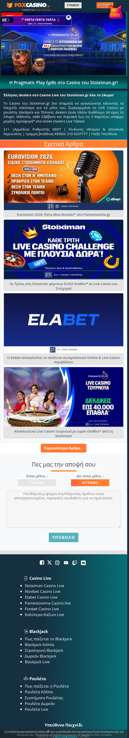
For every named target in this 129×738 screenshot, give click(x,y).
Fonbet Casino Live (42, 608)
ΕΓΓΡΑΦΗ (105, 5)
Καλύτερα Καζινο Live (44, 614)
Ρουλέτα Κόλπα (39, 691)
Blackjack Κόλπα (39, 644)
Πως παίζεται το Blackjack (48, 638)
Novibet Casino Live (42, 591)
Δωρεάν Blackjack (40, 656)
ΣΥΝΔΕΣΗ (73, 5)
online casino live (43, 9)
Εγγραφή (90, 482)
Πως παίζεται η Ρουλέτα (47, 686)
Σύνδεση (37, 482)
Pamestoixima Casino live (48, 603)
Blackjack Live (37, 661)
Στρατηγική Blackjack (44, 650)
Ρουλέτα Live (36, 709)
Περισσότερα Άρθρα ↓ (63, 448)
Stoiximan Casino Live (44, 585)
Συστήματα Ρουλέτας (44, 697)
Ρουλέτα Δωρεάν (40, 703)
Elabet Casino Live (41, 597)
